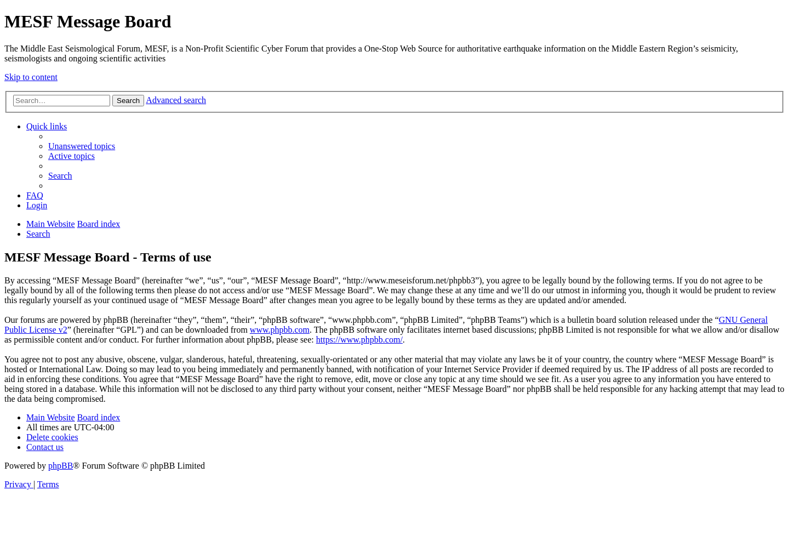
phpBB (60, 465)
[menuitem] (81, 146)
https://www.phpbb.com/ (359, 339)
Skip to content (31, 77)
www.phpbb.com (280, 329)
